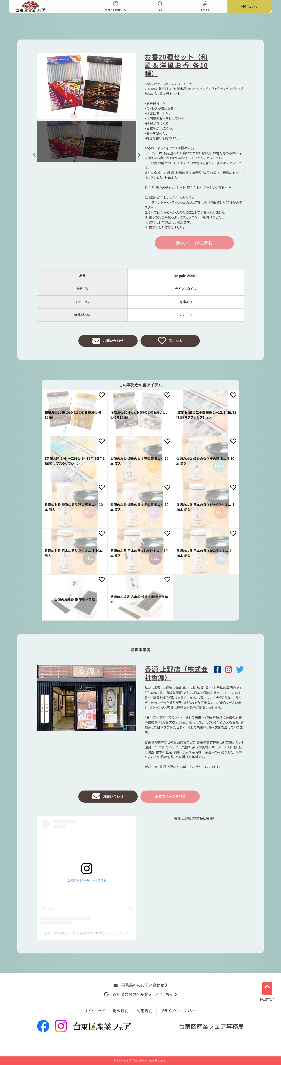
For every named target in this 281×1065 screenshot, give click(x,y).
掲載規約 (121, 1010)
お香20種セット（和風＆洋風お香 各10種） (176, 65)
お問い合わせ (108, 341)
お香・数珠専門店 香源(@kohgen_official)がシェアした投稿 (87, 935)
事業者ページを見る (170, 798)
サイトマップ (94, 1010)
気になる (170, 341)
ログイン (249, 6)
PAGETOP (267, 990)
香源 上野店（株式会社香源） (176, 674)
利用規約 (145, 1010)
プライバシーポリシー (179, 1010)
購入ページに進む (194, 242)
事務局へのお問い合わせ (140, 985)
